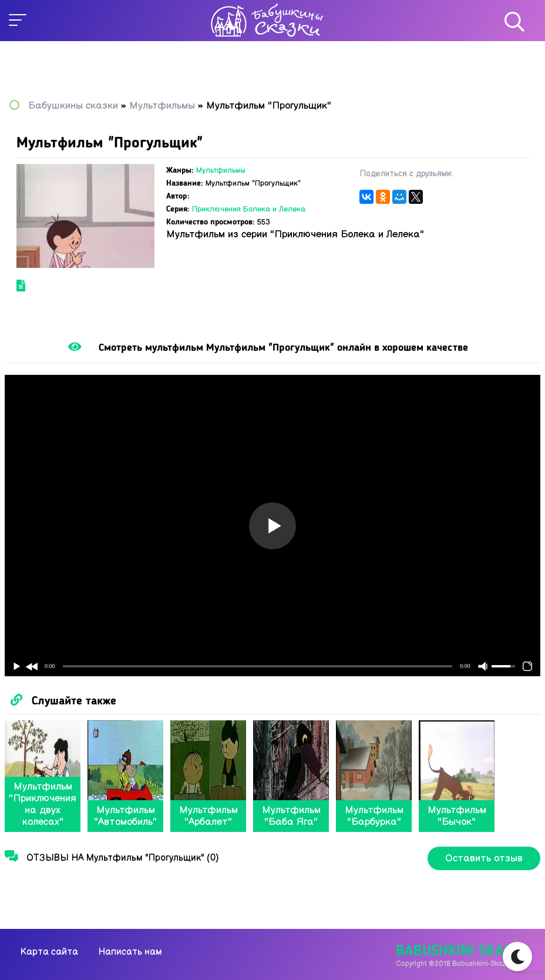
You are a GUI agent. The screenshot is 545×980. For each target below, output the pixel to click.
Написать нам (130, 952)
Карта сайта (49, 952)
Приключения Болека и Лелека (248, 209)
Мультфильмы (220, 170)
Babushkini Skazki (460, 951)
